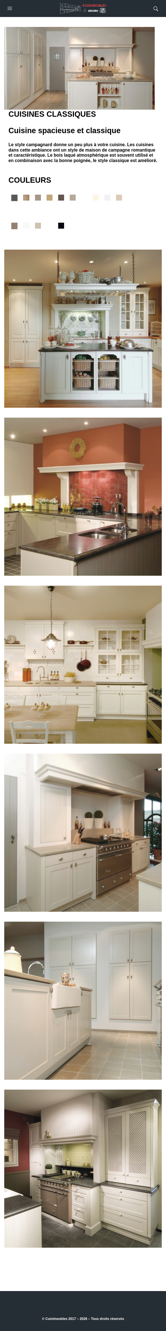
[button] (10, 8)
